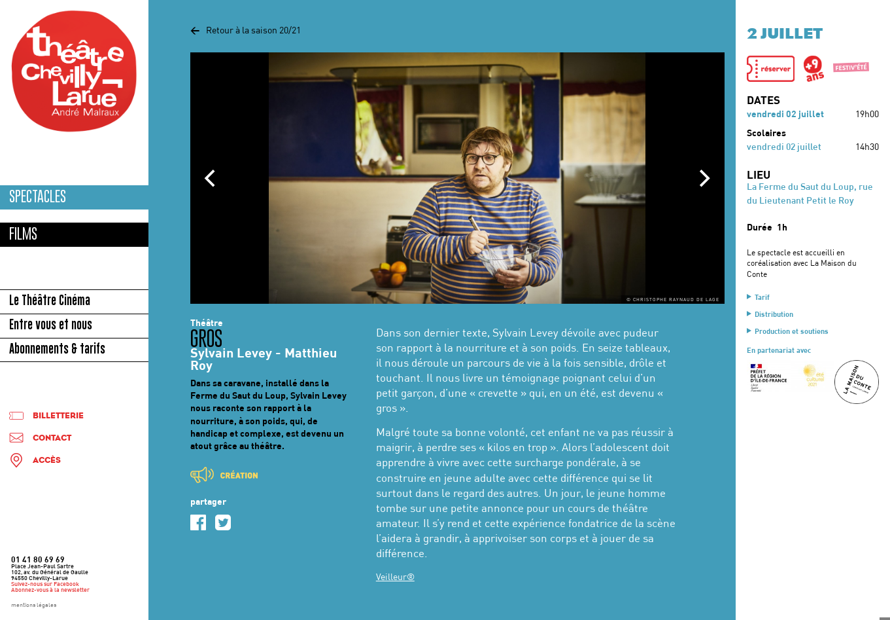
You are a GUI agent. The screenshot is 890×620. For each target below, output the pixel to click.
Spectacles (37, 196)
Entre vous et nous (50, 326)
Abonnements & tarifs (57, 350)
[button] (771, 69)
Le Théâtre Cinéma (49, 301)
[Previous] (211, 178)
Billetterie (58, 416)
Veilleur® (395, 578)
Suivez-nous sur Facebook (45, 584)
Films (23, 234)
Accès (47, 460)
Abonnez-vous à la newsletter (50, 590)
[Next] (703, 178)
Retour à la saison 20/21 (245, 31)
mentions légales (33, 605)
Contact (52, 438)
